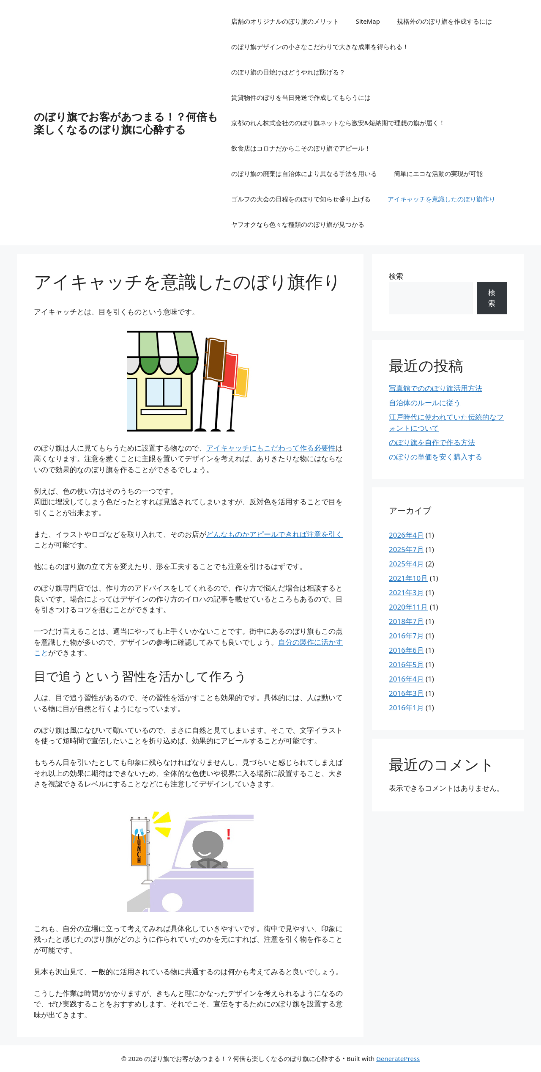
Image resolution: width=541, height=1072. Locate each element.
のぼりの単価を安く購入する (435, 457)
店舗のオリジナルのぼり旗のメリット (285, 21)
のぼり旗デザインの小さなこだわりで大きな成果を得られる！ (320, 46)
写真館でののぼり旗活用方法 (435, 388)
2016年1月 (406, 707)
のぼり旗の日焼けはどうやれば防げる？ (288, 72)
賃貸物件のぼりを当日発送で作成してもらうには (301, 97)
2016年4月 (406, 679)
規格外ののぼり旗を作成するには (444, 21)
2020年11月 (408, 607)
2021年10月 (408, 578)
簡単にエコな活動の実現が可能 (438, 173)
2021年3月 (406, 592)
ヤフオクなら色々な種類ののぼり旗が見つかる (297, 224)
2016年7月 (406, 635)
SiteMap (368, 21)
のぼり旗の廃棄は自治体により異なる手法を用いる (304, 173)
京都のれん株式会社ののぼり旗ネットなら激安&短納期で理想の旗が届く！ (338, 122)
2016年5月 (406, 664)
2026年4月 (406, 535)
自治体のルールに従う (425, 402)
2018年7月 (406, 621)
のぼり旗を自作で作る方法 (432, 442)
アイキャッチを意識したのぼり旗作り (441, 199)
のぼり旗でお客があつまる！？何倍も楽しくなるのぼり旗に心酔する (126, 122)
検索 (396, 276)
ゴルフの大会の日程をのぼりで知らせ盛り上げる (301, 199)
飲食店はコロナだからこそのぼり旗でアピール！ (301, 148)
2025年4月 (406, 564)
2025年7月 (406, 549)
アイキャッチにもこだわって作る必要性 (271, 448)
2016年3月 (406, 693)
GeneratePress (398, 1058)
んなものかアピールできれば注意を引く (274, 534)
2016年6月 (406, 650)
